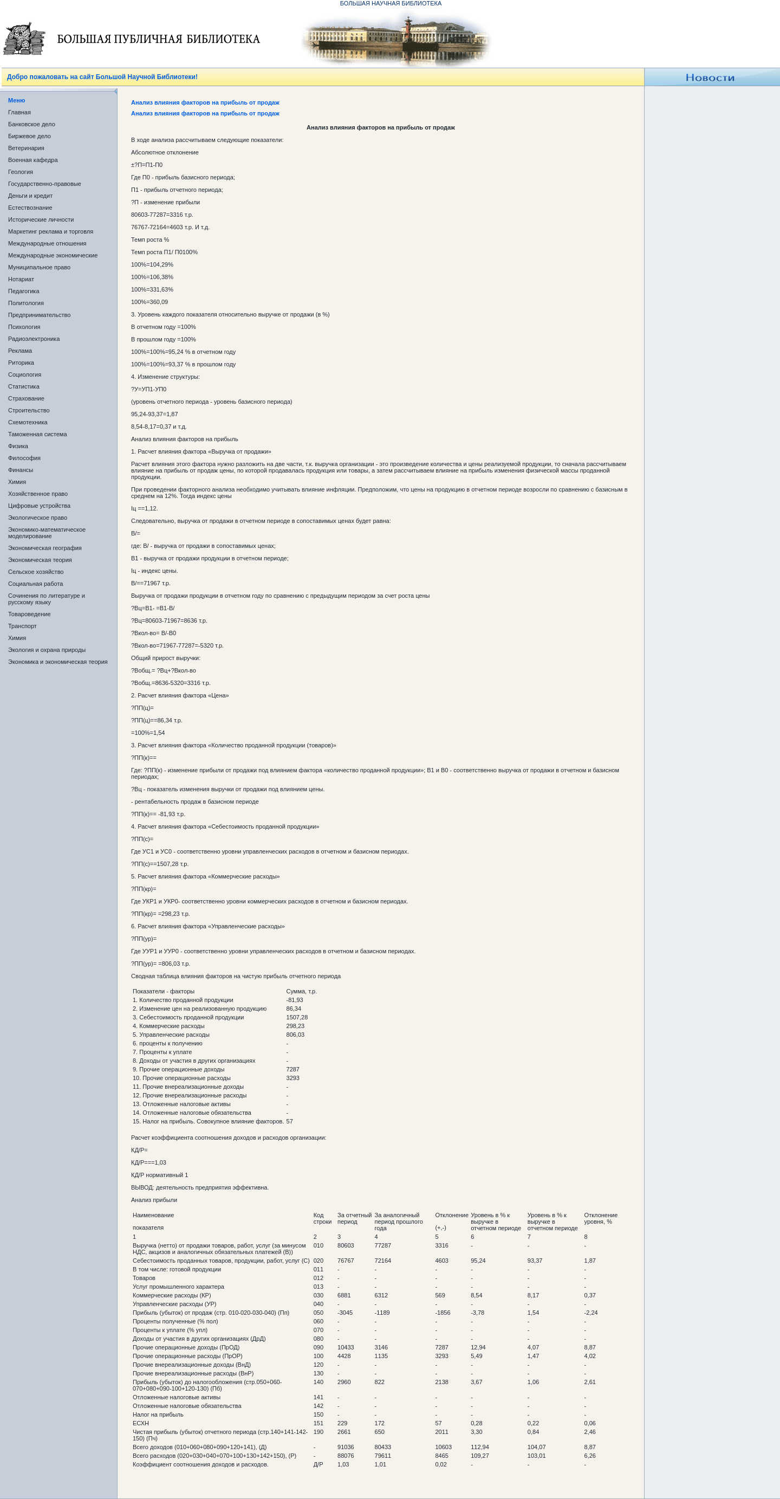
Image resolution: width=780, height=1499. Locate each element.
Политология (26, 303)
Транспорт (22, 626)
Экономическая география (45, 548)
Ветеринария (26, 148)
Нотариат (21, 279)
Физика (18, 446)
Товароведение (29, 614)
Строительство (29, 410)
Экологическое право (37, 517)
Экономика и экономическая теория (58, 661)
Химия (17, 482)
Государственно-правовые (44, 183)
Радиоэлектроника (34, 338)
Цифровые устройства (39, 505)
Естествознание (30, 207)
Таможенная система (37, 434)
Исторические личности (41, 219)
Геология (20, 172)
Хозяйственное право (38, 493)
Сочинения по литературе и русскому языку (46, 598)
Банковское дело (31, 124)
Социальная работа (35, 583)
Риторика (21, 362)
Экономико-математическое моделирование (47, 532)
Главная (19, 112)
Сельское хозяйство (35, 571)
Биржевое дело (29, 136)
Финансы (20, 470)
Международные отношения (47, 243)
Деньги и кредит (30, 195)
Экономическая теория (40, 560)
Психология (24, 327)
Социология (24, 374)
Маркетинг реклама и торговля (50, 231)
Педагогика (24, 291)
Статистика (24, 386)
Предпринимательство (39, 315)
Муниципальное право (39, 267)
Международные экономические (53, 255)
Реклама (20, 350)
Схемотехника (28, 422)
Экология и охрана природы (47, 650)
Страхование (26, 398)
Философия (24, 458)
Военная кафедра (33, 160)
